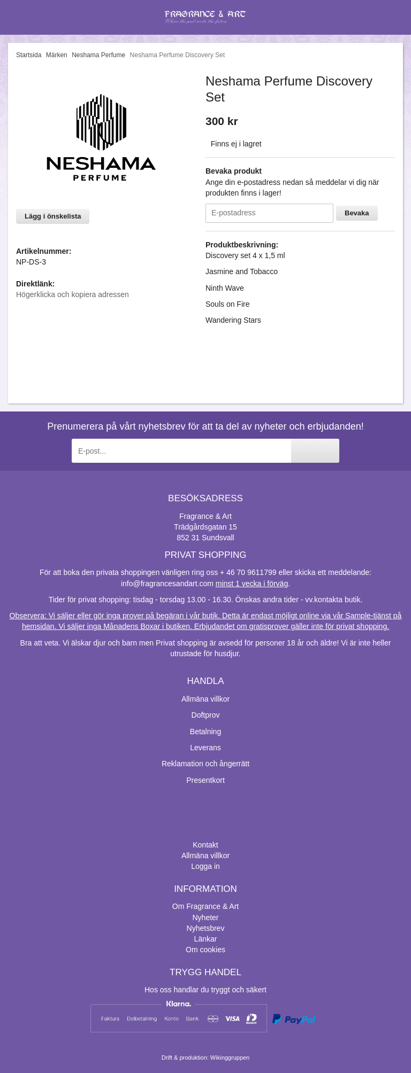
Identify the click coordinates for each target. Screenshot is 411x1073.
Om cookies (205, 949)
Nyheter (205, 917)
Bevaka (357, 213)
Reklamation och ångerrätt (205, 763)
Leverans (205, 747)
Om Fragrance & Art (205, 906)
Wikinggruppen (229, 1057)
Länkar (205, 939)
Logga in (205, 866)
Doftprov (206, 715)
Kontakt (205, 845)
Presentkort (205, 780)
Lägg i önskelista (53, 216)
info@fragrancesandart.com (167, 583)
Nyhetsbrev (206, 928)
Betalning (205, 731)
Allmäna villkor (205, 699)
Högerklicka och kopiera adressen (72, 294)
